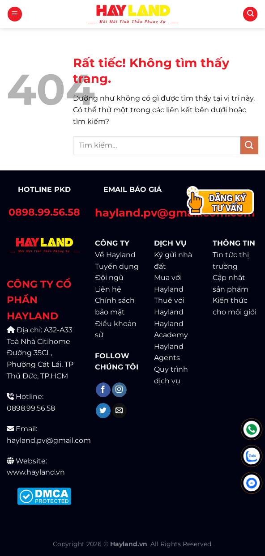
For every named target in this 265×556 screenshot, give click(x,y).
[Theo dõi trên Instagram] (119, 390)
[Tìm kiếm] (250, 14)
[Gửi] (249, 145)
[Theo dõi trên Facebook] (103, 390)
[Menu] (15, 14)
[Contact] (221, 201)
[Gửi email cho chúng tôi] (119, 410)
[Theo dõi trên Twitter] (103, 410)
